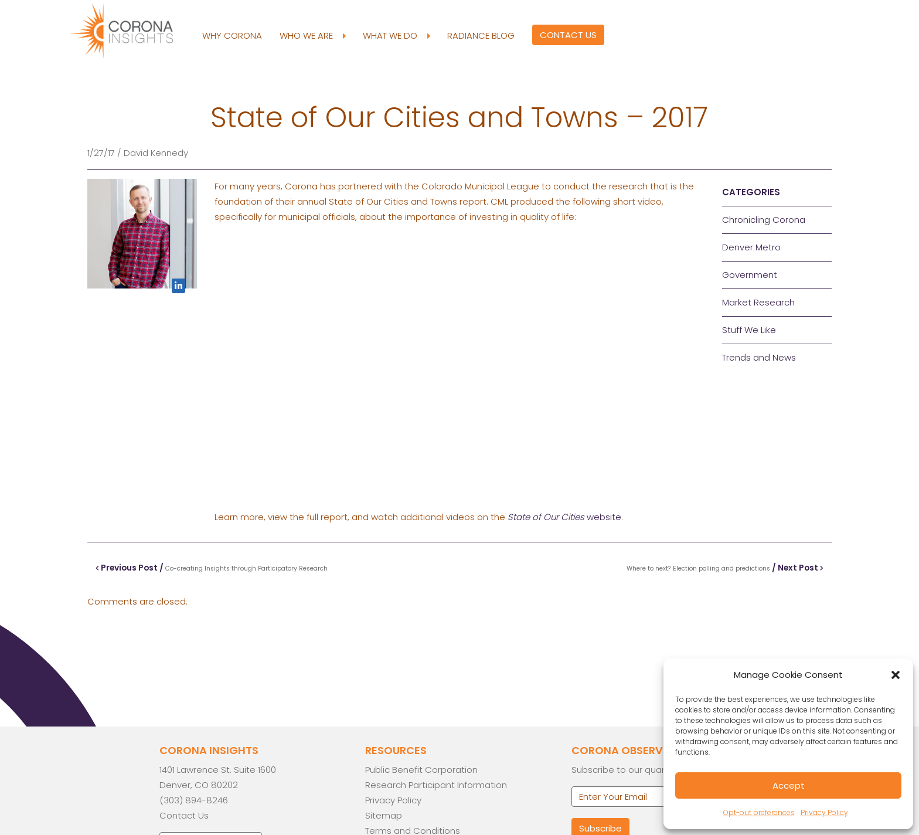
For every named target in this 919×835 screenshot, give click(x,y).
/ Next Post (724, 567)
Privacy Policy (824, 812)
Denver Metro (751, 247)
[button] (895, 675)
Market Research (758, 302)
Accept (788, 785)
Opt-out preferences (759, 812)
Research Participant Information (436, 785)
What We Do (395, 35)
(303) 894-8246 (193, 800)
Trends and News (759, 357)
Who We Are (312, 35)
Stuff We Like (749, 330)
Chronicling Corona (763, 219)
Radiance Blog (480, 35)
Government (749, 275)
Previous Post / (212, 567)
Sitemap (383, 815)
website (564, 517)
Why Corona (231, 35)
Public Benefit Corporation (421, 769)
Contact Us (567, 35)
